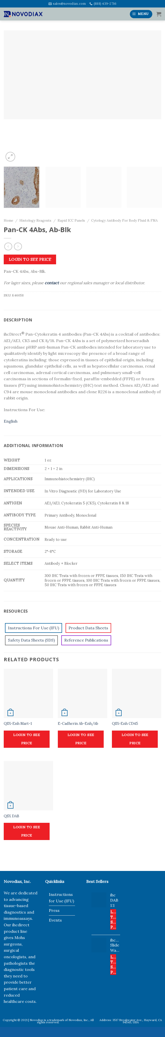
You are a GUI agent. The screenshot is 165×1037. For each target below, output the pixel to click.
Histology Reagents (35, 220)
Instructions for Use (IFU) (61, 897)
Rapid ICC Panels (71, 220)
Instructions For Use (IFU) (33, 627)
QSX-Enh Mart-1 (18, 723)
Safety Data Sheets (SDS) (31, 640)
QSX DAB (11, 816)
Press (54, 910)
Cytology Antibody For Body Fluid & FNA (124, 220)
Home (8, 220)
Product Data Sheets (88, 627)
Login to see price (30, 259)
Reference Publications (86, 640)
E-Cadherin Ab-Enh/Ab (78, 723)
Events (55, 920)
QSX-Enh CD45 (125, 723)
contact (52, 282)
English (10, 421)
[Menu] (141, 14)
